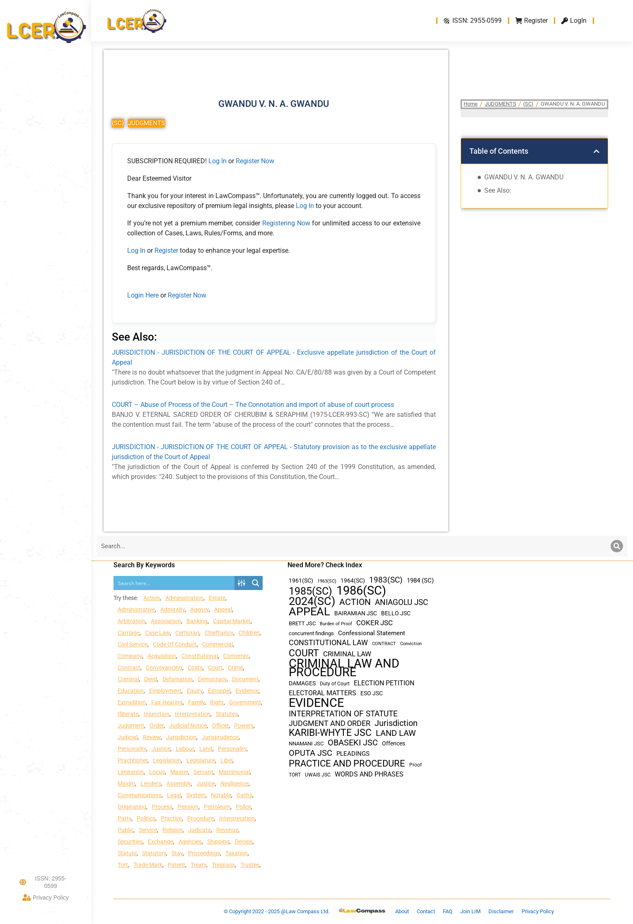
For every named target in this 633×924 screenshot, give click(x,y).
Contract (129, 667)
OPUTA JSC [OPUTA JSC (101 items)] (310, 753)
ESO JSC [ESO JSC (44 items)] (371, 693)
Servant (203, 772)
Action (151, 598)
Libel (226, 760)
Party (124, 818)
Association (166, 621)
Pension (188, 806)
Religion (172, 830)
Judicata (199, 830)
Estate (217, 598)
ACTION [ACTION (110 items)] (355, 602)
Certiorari (187, 632)
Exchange (160, 841)
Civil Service (132, 644)
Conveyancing (164, 667)
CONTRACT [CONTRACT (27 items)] (384, 643)
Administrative (136, 609)
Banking (197, 621)
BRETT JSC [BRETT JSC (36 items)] (302, 623)
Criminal (128, 679)
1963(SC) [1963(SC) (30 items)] (326, 581)
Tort (123, 864)
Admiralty (172, 609)
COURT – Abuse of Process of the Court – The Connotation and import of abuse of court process (253, 405)
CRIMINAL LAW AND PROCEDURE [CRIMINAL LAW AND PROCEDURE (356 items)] (344, 668)
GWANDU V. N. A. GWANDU (523, 177)
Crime (235, 667)
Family (196, 702)
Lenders (150, 783)
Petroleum (217, 806)
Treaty (198, 864)
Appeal (223, 609)
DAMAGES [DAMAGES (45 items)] (302, 683)
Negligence (234, 783)
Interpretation (192, 714)
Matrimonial (234, 772)
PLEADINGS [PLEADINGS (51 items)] (353, 753)
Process (162, 806)
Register (167, 250)
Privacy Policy (45, 897)
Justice (161, 748)
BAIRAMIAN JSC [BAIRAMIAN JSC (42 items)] (355, 613)
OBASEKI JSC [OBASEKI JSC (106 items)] (353, 742)
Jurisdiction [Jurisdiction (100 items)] (396, 723)
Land (206, 748)
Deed (150, 679)
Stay (177, 853)
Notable (221, 795)
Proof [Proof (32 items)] (415, 765)
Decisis (244, 841)
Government (245, 702)
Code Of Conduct (175, 644)
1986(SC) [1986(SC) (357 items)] (361, 590)
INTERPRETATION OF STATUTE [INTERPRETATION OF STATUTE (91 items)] (343, 713)
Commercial (217, 644)
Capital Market (232, 621)
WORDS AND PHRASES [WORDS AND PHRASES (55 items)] (369, 774)
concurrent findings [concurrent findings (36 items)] (311, 633)
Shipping (218, 841)
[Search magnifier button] (256, 583)
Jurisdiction (181, 737)
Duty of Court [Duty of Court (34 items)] (335, 684)
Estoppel (219, 690)
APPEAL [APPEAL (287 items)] (309, 611)
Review (152, 737)
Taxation (236, 853)
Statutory (154, 853)
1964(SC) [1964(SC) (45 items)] (353, 580)
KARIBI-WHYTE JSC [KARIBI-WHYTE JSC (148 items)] (330, 732)
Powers (244, 725)
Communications (140, 795)
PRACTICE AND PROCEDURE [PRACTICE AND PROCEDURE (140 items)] (347, 763)
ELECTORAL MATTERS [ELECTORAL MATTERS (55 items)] (322, 693)
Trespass (223, 864)
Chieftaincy (219, 632)
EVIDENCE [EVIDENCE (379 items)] (316, 703)
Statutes (227, 714)
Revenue (227, 830)
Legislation (167, 760)
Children (249, 632)
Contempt (236, 656)
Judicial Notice (188, 725)
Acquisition (161, 656)
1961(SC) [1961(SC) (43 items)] (301, 580)
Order (157, 725)
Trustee (249, 864)
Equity (195, 690)
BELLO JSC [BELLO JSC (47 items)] (396, 613)
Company (130, 656)
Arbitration (131, 621)
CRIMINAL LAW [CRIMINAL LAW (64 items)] (347, 654)
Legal (174, 795)
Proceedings (204, 853)
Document (245, 679)
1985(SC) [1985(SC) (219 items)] (310, 591)
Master (179, 772)
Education (131, 690)
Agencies (190, 841)
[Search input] (174, 583)
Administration (184, 598)
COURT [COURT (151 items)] (304, 653)
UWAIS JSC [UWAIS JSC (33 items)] (318, 775)
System (195, 795)
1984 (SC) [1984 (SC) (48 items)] (420, 580)
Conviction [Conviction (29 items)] (411, 643)
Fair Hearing (167, 702)
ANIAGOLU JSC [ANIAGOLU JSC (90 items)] (401, 602)
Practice (171, 818)
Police (243, 806)
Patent (176, 864)
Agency (199, 609)
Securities (130, 841)
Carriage (129, 632)
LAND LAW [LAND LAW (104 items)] (396, 733)
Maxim (126, 783)
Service (148, 830)
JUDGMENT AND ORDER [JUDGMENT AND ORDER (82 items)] (329, 723)
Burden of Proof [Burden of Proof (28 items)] (336, 623)
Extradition (132, 702)
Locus (157, 772)
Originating (132, 806)
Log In (217, 161)
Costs (195, 667)
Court (215, 667)
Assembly (179, 783)
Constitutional (199, 656)
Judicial (128, 737)
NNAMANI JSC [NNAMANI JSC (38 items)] (306, 743)
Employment (165, 690)
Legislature (200, 760)
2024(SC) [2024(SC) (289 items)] (312, 601)
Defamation (177, 679)
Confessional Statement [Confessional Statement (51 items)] (371, 633)
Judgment (131, 725)
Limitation (131, 772)
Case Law (157, 632)
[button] (596, 151)
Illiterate (128, 714)
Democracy (212, 679)
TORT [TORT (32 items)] (295, 775)
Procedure (200, 818)
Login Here (143, 295)
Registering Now (286, 223)
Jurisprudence (220, 737)
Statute (127, 853)
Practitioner (132, 760)
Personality (132, 748)
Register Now (255, 161)
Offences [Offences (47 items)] (393, 743)
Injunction (156, 714)
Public (125, 830)
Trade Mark (147, 864)
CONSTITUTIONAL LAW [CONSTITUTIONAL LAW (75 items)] (328, 643)
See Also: (497, 190)
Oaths (244, 795)
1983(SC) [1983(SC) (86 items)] (386, 580)
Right (217, 702)
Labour (185, 748)
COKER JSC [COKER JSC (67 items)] (374, 623)
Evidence (247, 690)
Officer (220, 725)
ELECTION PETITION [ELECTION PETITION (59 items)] (384, 683)
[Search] (617, 546)
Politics (146, 818)
